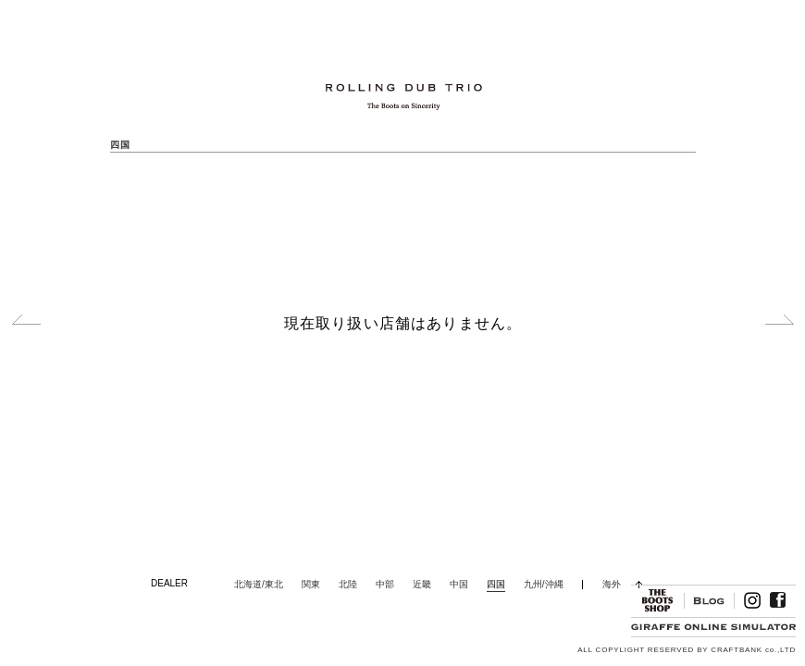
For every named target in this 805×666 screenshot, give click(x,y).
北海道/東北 (258, 584)
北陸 (348, 584)
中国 (459, 584)
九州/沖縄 (544, 584)
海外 (611, 584)
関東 (311, 584)
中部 (385, 584)
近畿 (422, 584)
